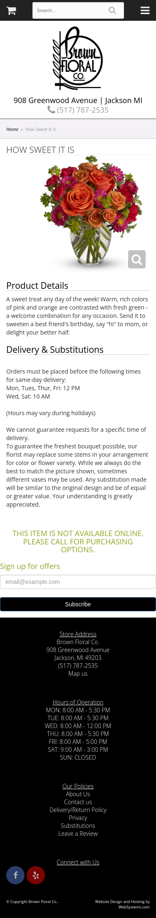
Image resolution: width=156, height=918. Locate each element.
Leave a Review (78, 833)
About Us (78, 794)
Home (12, 129)
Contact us (78, 802)
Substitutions (78, 825)
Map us (77, 673)
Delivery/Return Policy (78, 810)
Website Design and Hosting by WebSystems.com (122, 904)
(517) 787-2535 (78, 110)
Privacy (78, 818)
